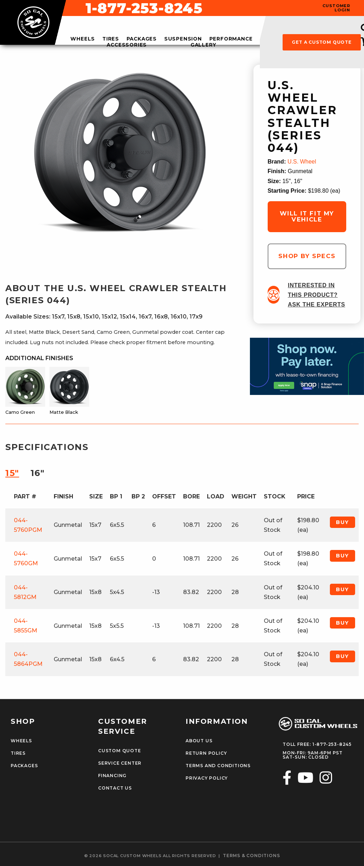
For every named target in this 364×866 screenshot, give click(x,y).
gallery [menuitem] (203, 45)
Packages (24, 766)
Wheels (21, 741)
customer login (336, 8)
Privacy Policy (207, 778)
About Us (199, 741)
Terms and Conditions (218, 766)
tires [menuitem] (110, 39)
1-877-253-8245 (240, 8)
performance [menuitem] (231, 39)
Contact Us (115, 788)
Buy (342, 522)
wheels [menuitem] (82, 39)
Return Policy (206, 753)
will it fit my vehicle (307, 216)
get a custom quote (321, 42)
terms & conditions (251, 855)
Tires (18, 753)
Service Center (119, 763)
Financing (112, 776)
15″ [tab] (12, 473)
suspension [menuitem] (183, 39)
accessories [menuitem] (127, 45)
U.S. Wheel (302, 162)
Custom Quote (119, 751)
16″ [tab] (38, 473)
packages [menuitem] (142, 39)
